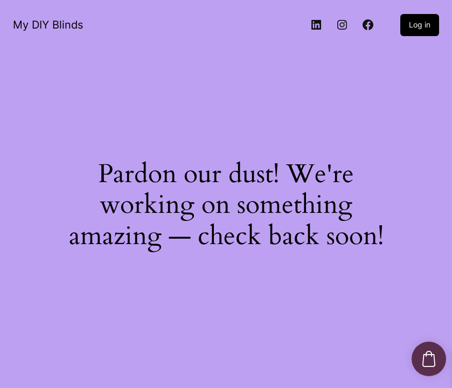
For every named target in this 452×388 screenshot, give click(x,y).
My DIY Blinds (48, 24)
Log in (419, 24)
